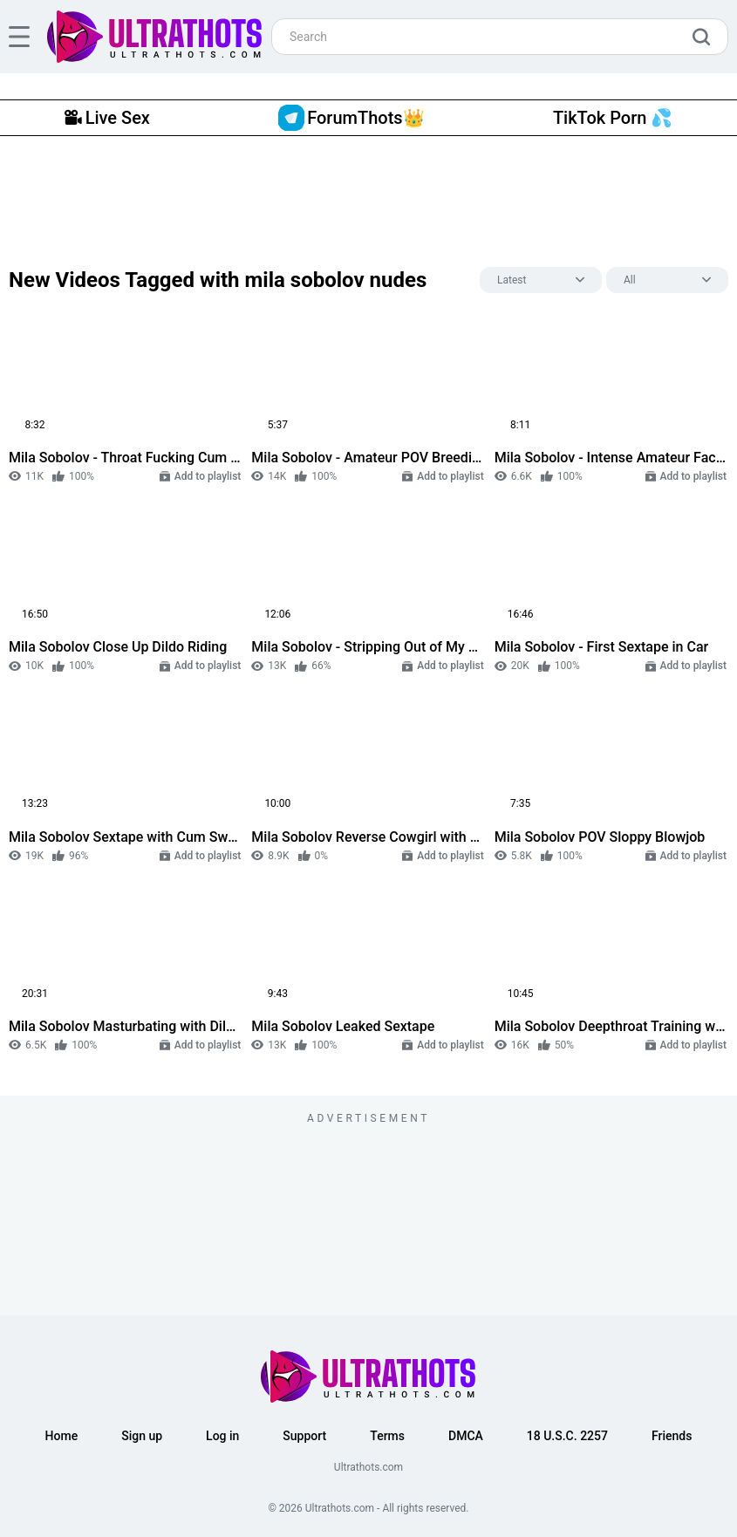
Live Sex (107, 117)
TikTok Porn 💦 (612, 117)
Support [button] (304, 1436)
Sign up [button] (141, 1436)
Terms (387, 1436)
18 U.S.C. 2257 (567, 1436)
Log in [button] (222, 1436)
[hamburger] (19, 36)
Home (61, 1436)
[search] (705, 36)
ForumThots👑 (351, 118)
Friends (672, 1436)
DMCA (465, 1436)
